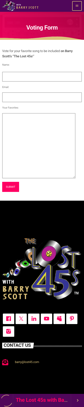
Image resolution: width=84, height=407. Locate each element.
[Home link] (20, 6)
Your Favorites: (10, 107)
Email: (5, 87)
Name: (6, 64)
